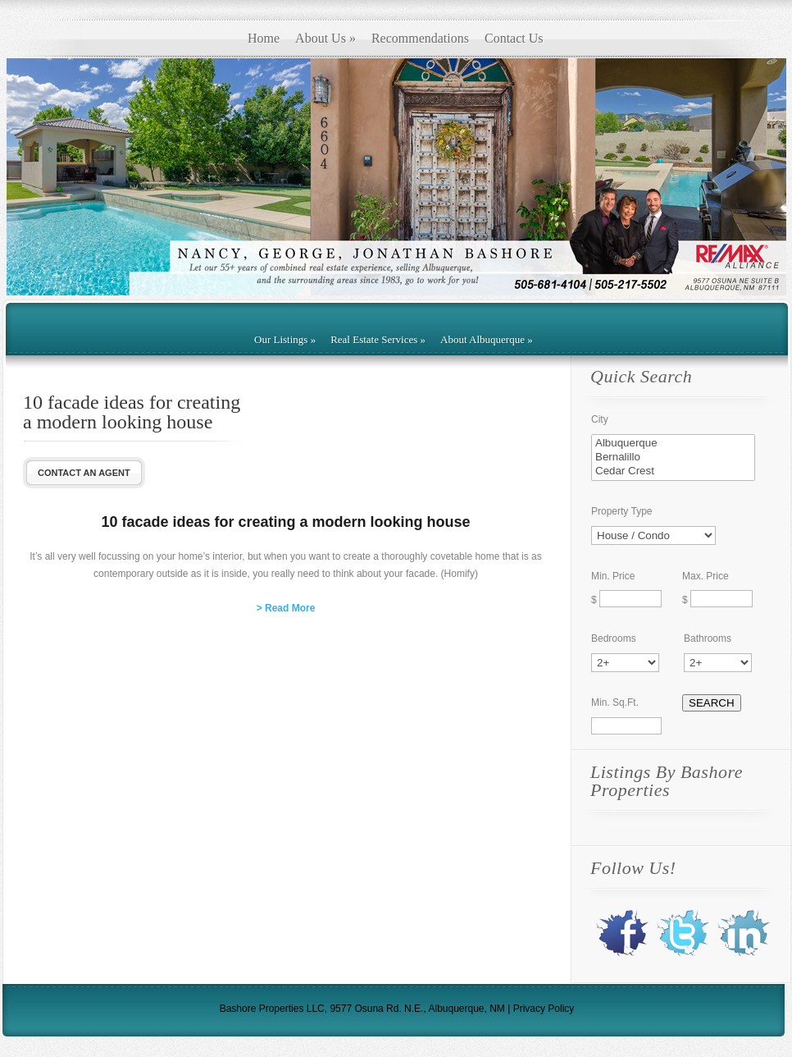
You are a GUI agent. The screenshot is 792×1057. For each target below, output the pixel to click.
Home (264, 38)
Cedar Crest (673, 471)
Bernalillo (673, 457)
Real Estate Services (378, 339)
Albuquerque (673, 444)
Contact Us (514, 38)
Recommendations (420, 38)
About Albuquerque (486, 339)
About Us (325, 38)
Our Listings (285, 339)
